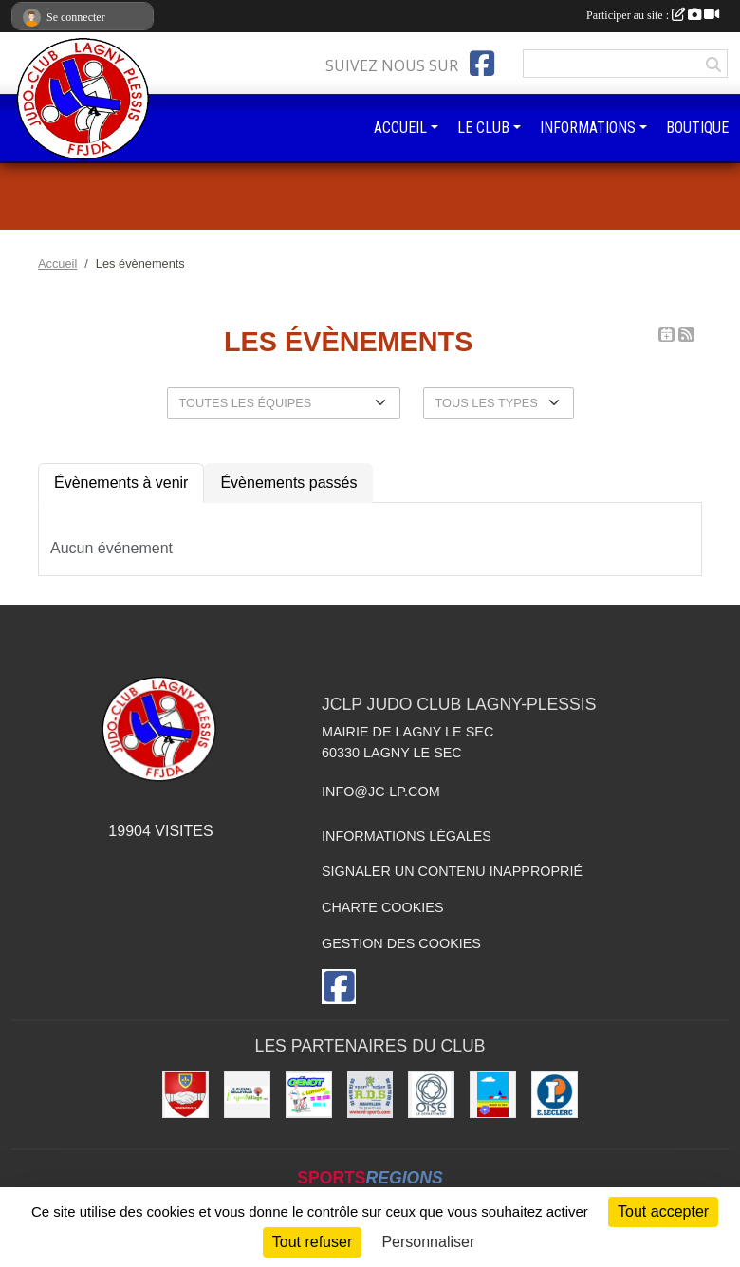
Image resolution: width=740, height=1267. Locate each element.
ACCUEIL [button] (400, 128)
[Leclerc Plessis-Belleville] (554, 1094)
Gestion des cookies (401, 943)
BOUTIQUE (697, 128)
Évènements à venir (121, 483)
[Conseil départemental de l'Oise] (431, 1094)
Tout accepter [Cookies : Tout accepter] (663, 1211)
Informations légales (406, 836)
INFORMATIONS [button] (588, 128)
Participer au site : (652, 15)
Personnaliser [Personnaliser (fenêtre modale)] (427, 1242)
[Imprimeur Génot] (309, 1094)
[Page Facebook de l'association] (482, 63)
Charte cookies (382, 907)
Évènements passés (288, 483)
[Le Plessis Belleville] (247, 1094)
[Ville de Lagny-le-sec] (493, 1094)
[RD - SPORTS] (370, 1094)
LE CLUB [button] (483, 128)
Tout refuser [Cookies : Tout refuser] (312, 1242)
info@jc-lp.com (381, 791)
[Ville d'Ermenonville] (185, 1094)
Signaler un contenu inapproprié (452, 871)
